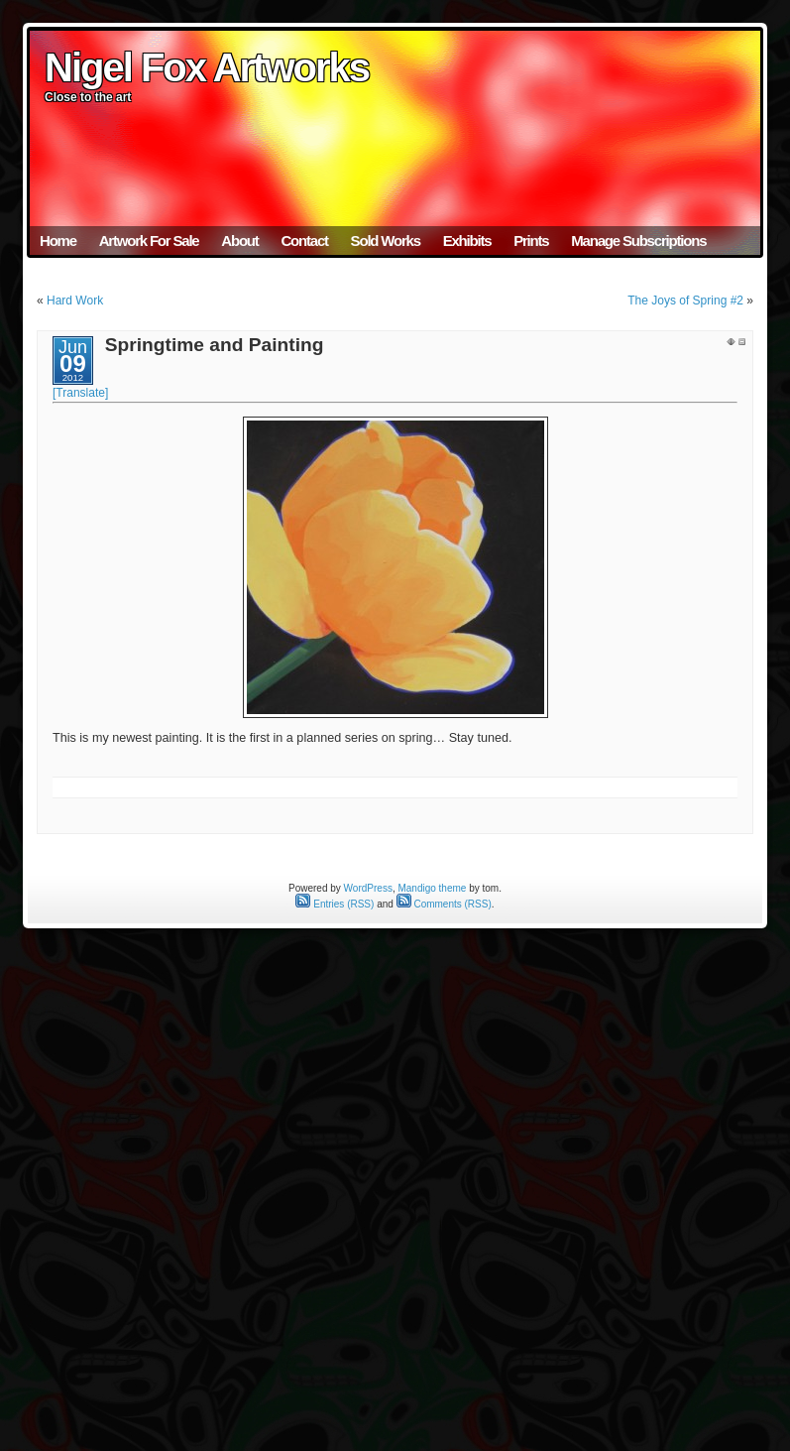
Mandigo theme (431, 888)
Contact (304, 240)
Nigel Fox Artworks (207, 67)
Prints (530, 240)
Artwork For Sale (149, 240)
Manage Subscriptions (638, 240)
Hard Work (75, 300)
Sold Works (385, 240)
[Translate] (80, 393)
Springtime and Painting (214, 344)
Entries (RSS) (334, 904)
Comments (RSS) (444, 904)
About (239, 240)
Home (58, 240)
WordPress (368, 888)
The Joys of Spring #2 (685, 300)
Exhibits (467, 240)
